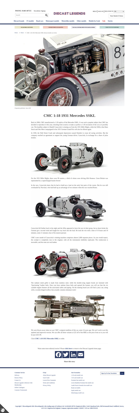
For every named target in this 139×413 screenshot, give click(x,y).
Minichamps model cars (77, 393)
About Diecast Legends (49, 375)
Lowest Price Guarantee (49, 380)
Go (46, 15)
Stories (110, 21)
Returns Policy (19, 377)
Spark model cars (76, 390)
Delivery (17, 375)
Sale (103, 21)
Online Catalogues (20, 387)
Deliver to (109, 11)
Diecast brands (19, 21)
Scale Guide (46, 377)
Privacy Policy (47, 385)
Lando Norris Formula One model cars (81, 385)
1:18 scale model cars (77, 375)
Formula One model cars (78, 380)
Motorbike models (68, 21)
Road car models (75, 388)
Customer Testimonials (21, 390)
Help (95, 11)
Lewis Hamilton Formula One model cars (82, 383)
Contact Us (18, 380)
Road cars (39, 21)
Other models (81, 21)
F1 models (30, 21)
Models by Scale (94, 21)
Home (16, 32)
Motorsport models (52, 21)
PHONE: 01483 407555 (23, 11)
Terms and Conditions (49, 383)
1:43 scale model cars (77, 377)
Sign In (100, 11)
